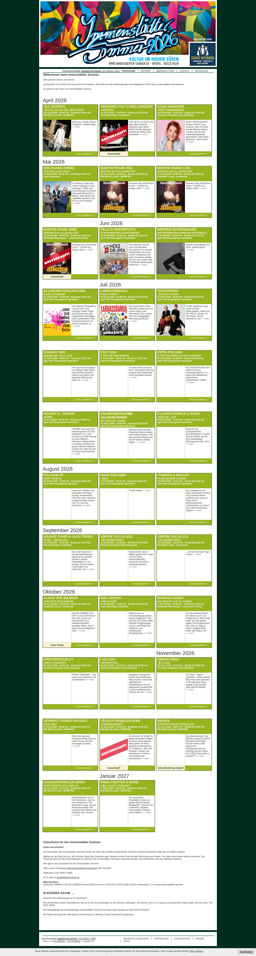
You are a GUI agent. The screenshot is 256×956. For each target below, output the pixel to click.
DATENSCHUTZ (182, 938)
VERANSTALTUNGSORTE (136, 938)
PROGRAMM (128, 71)
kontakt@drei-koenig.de (68, 877)
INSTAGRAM (73, 941)
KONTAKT (185, 71)
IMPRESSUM (201, 71)
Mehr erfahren (196, 951)
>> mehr (76, 127)
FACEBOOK (59, 941)
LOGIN (126, 941)
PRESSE (200, 938)
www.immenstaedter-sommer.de (81, 868)
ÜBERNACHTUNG (165, 71)
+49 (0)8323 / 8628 (110, 71)
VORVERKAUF (161, 938)
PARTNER (146, 71)
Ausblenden (246, 952)
